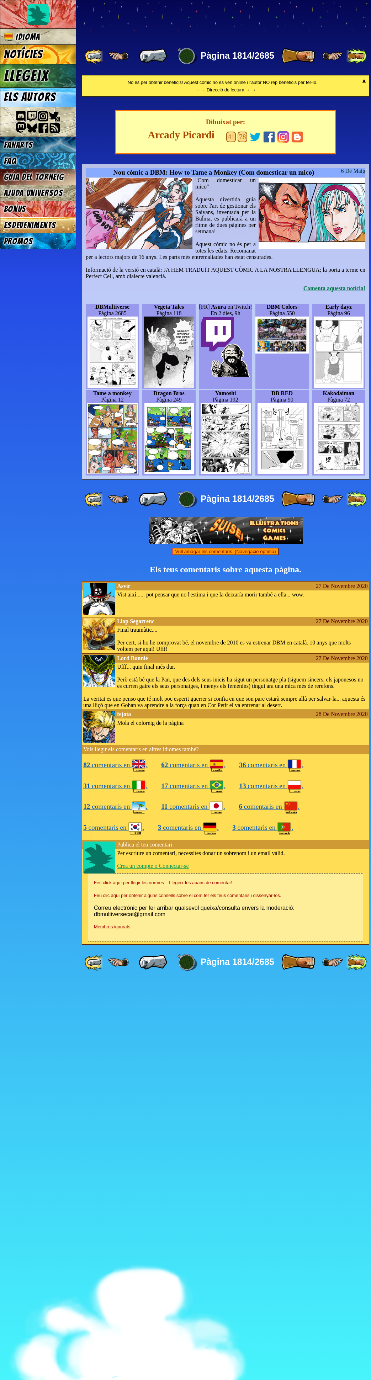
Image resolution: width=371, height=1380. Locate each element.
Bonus (15, 209)
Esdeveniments (30, 225)
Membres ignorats (112, 1324)
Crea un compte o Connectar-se (153, 1264)
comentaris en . (115, 1163)
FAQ (10, 160)
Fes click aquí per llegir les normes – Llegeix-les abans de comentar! (163, 1280)
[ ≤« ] (118, 56)
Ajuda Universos (33, 193)
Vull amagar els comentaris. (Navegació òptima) (225, 949)
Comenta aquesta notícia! (334, 686)
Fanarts (18, 144)
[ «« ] (94, 56)
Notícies (23, 54)
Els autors (30, 97)
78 (242, 534)
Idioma (22, 36)
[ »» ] (356, 56)
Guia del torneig (34, 176)
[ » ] (298, 56)
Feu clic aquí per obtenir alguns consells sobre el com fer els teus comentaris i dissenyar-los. (187, 1293)
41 (231, 534)
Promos (18, 241)
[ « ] (153, 56)
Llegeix (26, 76)
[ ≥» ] (332, 56)
